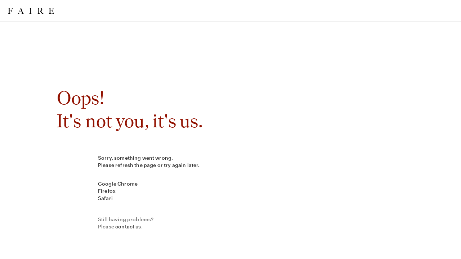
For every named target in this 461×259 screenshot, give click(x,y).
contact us (128, 226)
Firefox (107, 191)
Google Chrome (118, 184)
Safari (105, 198)
